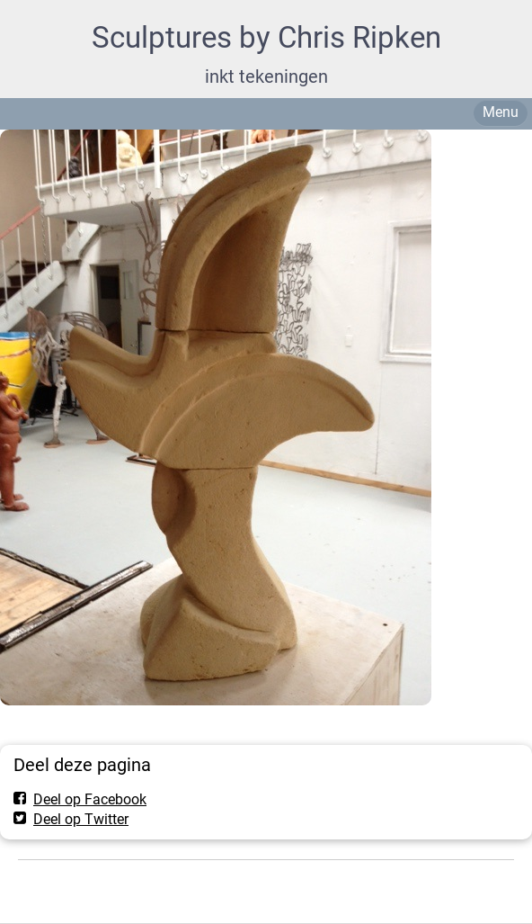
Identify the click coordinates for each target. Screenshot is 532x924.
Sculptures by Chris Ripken (266, 37)
